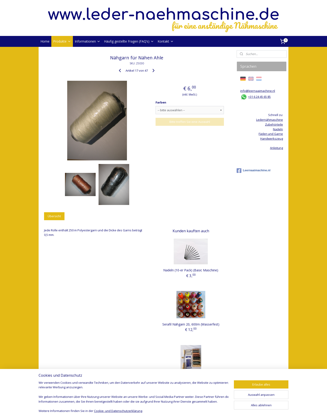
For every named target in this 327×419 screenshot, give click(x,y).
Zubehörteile (274, 124)
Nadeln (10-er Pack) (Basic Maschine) (190, 270)
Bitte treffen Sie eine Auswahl (189, 122)
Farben (161, 102)
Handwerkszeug (271, 138)
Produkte (62, 41)
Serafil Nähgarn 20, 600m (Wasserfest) (190, 324)
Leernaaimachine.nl (253, 170)
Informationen (87, 41)
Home (45, 41)
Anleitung (276, 148)
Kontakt (166, 41)
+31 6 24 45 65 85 (259, 97)
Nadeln (278, 129)
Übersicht (54, 216)
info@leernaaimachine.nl (257, 91)
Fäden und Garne (271, 134)
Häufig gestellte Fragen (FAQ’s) (129, 41)
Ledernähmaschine (269, 120)
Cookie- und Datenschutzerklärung (118, 411)
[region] (133, 397)
